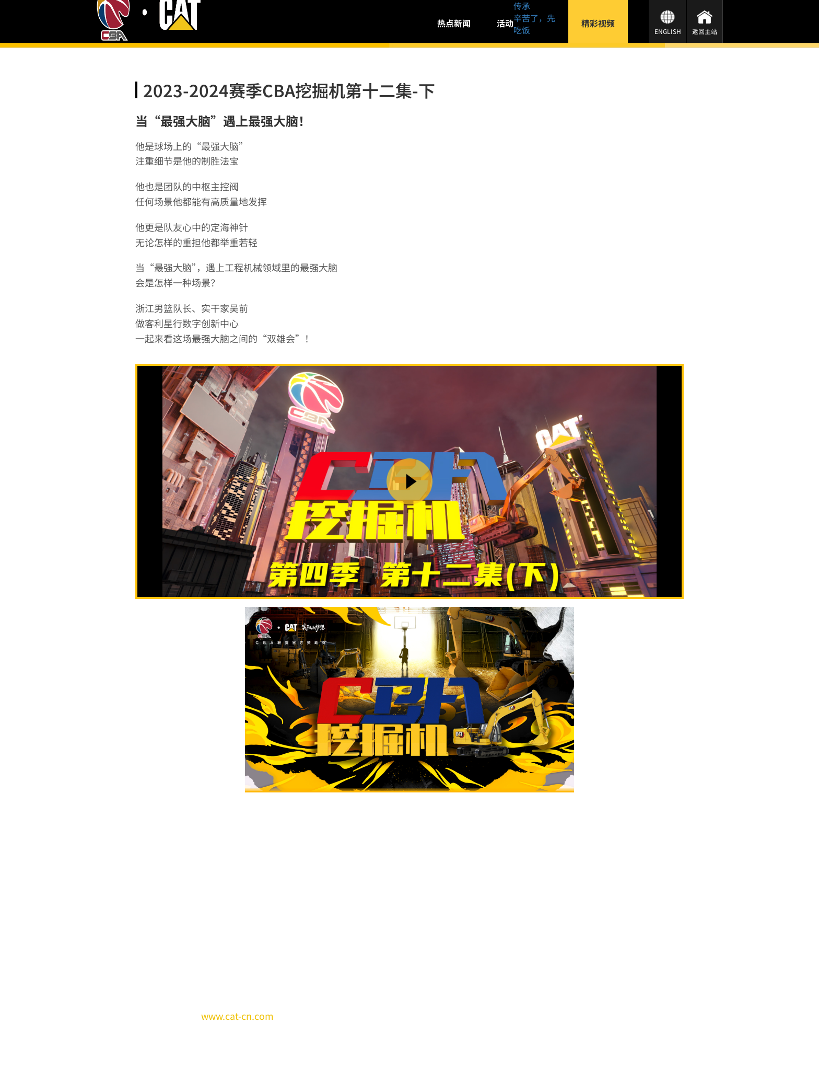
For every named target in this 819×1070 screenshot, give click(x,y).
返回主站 (704, 31)
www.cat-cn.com (237, 1015)
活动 (505, 23)
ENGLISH (667, 31)
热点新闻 (454, 23)
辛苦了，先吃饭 (534, 23)
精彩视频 (598, 23)
